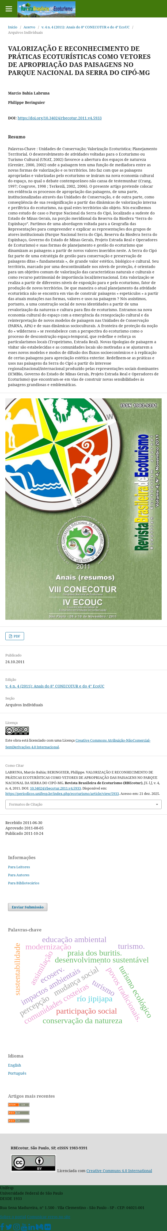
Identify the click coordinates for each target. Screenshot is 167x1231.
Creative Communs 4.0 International (119, 1170)
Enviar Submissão (28, 907)
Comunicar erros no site (48, 1216)
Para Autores (18, 875)
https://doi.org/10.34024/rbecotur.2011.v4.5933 (60, 117)
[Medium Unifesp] (39, 1228)
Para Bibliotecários (23, 883)
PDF (16, 636)
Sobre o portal (13, 1216)
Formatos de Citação (26, 804)
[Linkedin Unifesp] (31, 1228)
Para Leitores (19, 866)
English (14, 1065)
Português (17, 1073)
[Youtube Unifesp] (24, 1228)
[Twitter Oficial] (8, 1228)
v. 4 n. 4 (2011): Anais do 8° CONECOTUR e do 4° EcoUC (85, 27)
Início (12, 27)
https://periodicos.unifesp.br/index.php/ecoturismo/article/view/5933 (62, 793)
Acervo (29, 27)
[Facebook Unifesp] (2, 1228)
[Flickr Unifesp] (47, 1228)
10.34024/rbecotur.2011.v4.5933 (55, 788)
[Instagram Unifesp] (16, 1228)
